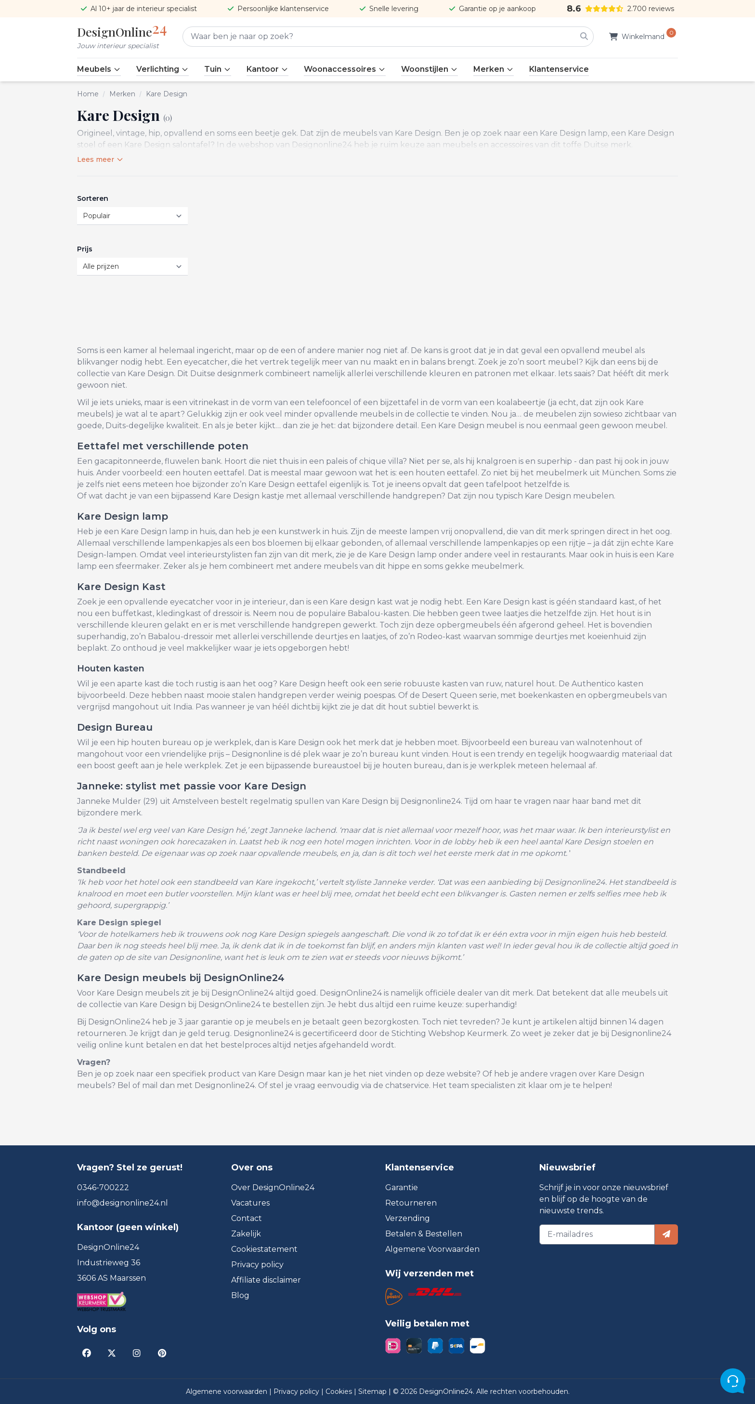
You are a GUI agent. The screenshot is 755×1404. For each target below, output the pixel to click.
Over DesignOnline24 (272, 1187)
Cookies (339, 1391)
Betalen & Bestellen (423, 1233)
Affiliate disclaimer (266, 1280)
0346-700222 (103, 1187)
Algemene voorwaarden (227, 1391)
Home (88, 94)
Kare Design (166, 94)
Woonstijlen (429, 69)
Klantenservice (559, 69)
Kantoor (267, 69)
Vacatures (250, 1202)
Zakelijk (246, 1233)
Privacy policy (257, 1264)
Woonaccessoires (345, 69)
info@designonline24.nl (122, 1202)
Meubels (99, 69)
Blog (240, 1295)
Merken (493, 69)
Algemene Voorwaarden (432, 1249)
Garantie (401, 1187)
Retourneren (411, 1202)
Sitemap (373, 1391)
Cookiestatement (264, 1249)
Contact (246, 1218)
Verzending (407, 1218)
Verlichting (162, 69)
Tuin (217, 69)
